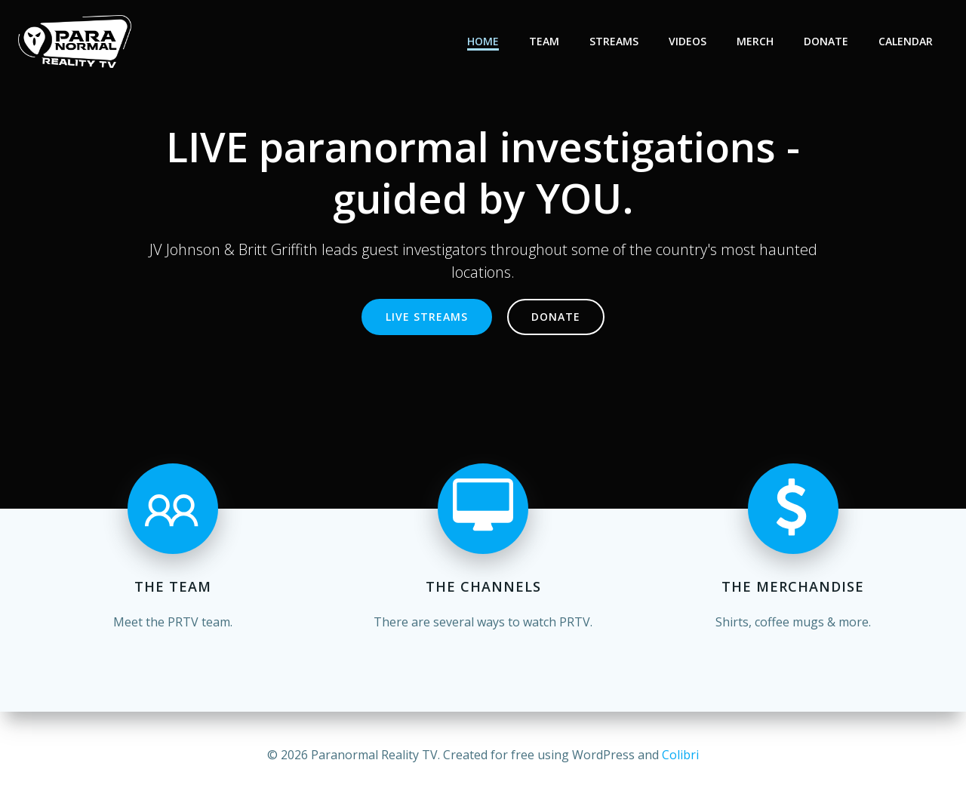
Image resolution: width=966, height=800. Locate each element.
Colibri (680, 754)
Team (544, 41)
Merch (755, 41)
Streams (613, 41)
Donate (826, 41)
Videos (687, 41)
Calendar (905, 41)
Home (483, 41)
